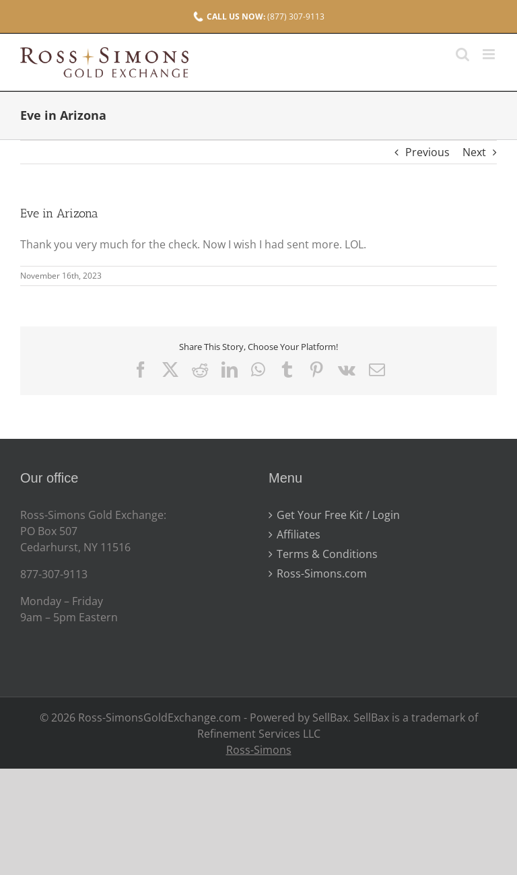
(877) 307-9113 (258, 16)
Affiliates (298, 534)
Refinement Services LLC (258, 733)
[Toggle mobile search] (462, 54)
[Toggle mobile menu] (490, 54)
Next (474, 152)
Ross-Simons (258, 749)
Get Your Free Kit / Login (338, 515)
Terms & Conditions (327, 554)
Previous (427, 152)
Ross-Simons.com (322, 573)
